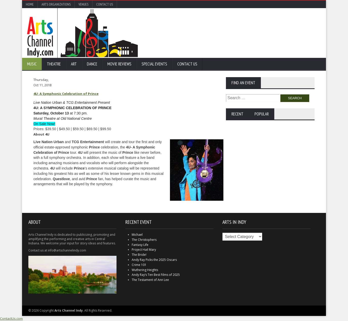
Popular (262, 114)
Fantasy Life (140, 245)
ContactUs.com (11, 318)
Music (32, 64)
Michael (137, 234)
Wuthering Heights (145, 270)
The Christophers (144, 240)
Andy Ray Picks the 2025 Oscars (154, 260)
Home (30, 4)
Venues (83, 4)
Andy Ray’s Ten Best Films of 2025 (156, 275)
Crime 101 (139, 265)
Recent (237, 114)
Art (74, 64)
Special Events (154, 64)
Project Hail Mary (144, 249)
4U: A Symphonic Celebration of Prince (66, 93)
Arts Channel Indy (82, 33)
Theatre (54, 64)
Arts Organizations (56, 4)
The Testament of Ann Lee (150, 280)
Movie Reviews (119, 64)
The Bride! (139, 254)
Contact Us (104, 4)
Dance (92, 64)
